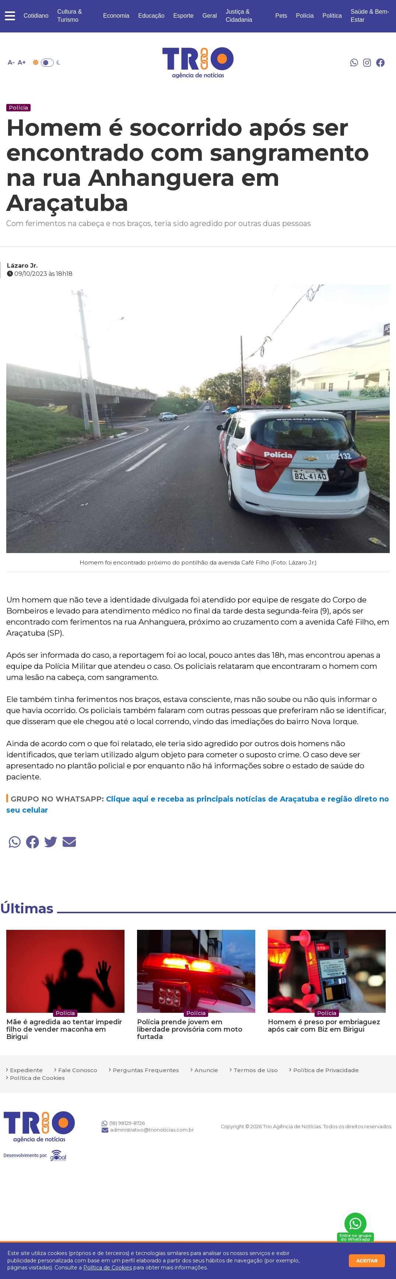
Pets (281, 16)
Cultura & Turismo (69, 15)
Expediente (26, 1070)
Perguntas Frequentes (146, 1070)
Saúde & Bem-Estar (370, 15)
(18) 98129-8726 (123, 1123)
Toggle (47, 63)
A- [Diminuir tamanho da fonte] (11, 62)
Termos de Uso (256, 1070)
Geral (210, 16)
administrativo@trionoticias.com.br (148, 1130)
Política (332, 16)
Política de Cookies (107, 1267)
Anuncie (206, 1070)
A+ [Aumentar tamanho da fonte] (22, 62)
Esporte (183, 16)
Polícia (305, 16)
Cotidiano (36, 16)
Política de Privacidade (326, 1070)
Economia (116, 16)
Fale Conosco (77, 1070)
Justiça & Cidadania (239, 15)
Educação (151, 16)
